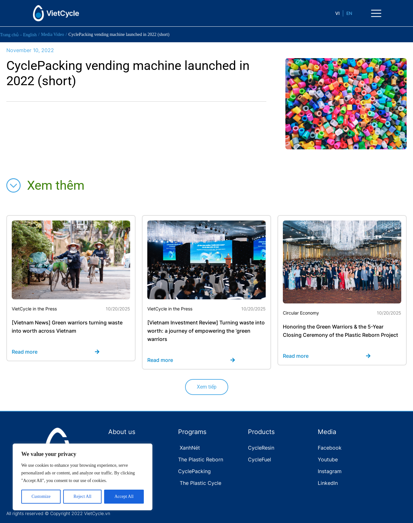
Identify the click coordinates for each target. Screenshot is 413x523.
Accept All (123, 496)
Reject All (82, 496)
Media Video (52, 34)
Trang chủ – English (18, 34)
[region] (82, 477)
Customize (40, 496)
